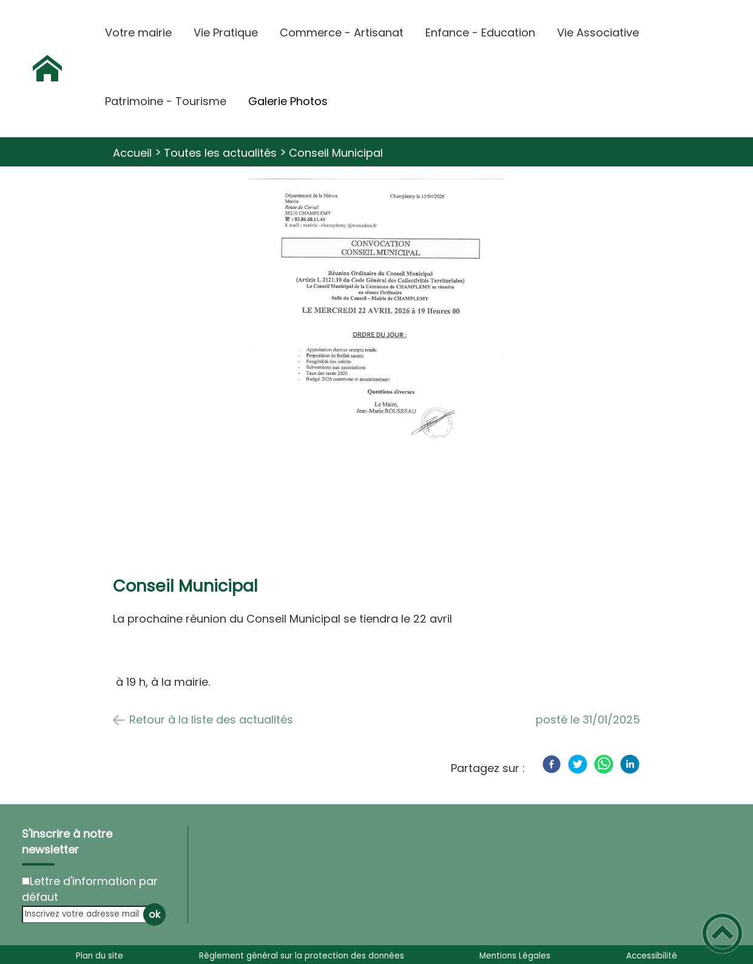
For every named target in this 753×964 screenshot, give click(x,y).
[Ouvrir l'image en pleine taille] (376, 366)
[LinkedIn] (630, 764)
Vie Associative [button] (598, 32)
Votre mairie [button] (138, 32)
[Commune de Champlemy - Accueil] (47, 68)
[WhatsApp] (603, 764)
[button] (722, 933)
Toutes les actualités (220, 152)
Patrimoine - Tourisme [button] (165, 101)
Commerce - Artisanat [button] (342, 32)
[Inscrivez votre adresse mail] (88, 914)
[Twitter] (577, 764)
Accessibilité (651, 956)
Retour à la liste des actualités (211, 719)
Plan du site (99, 956)
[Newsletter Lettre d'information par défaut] (26, 881)
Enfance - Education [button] (480, 32)
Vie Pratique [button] (226, 32)
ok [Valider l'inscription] (154, 914)
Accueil (132, 152)
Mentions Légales (514, 956)
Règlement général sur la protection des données (301, 956)
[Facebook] (551, 764)
